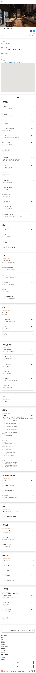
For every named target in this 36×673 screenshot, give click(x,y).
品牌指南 (3, 657)
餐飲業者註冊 (4, 650)
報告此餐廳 (29, 630)
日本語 (17, 662)
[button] (18, 76)
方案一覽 (3, 652)
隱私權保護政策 (4, 646)
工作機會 (3, 642)
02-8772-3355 (5, 44)
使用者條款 (3, 644)
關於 (2, 639)
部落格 (2, 637)
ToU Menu (7, 2)
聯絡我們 (3, 641)
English (17, 666)
